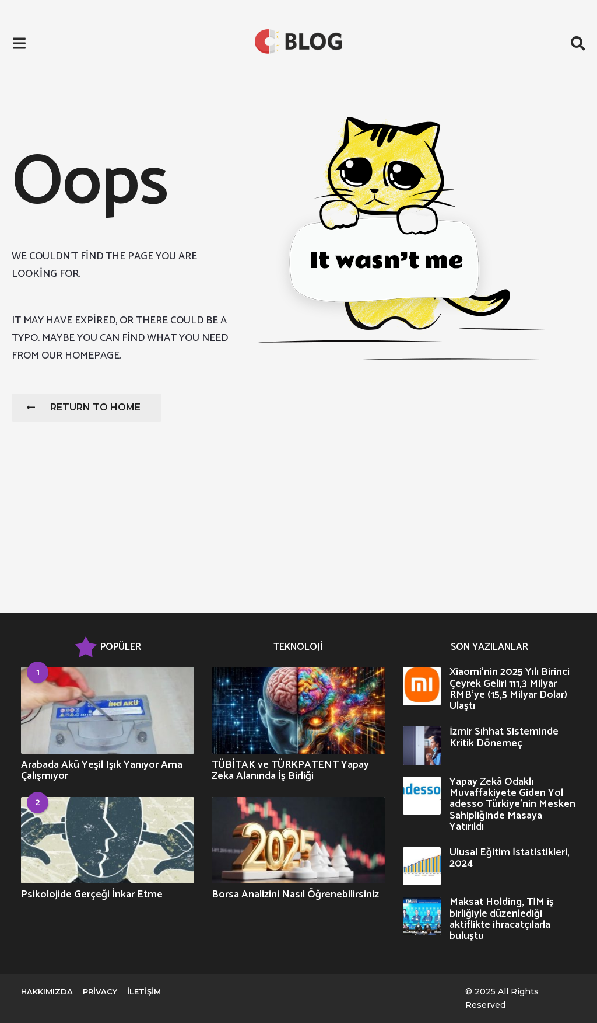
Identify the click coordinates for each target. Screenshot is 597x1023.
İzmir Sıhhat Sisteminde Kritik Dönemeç (504, 737)
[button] (19, 43)
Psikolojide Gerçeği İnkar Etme (92, 894)
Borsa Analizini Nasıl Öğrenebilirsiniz (295, 894)
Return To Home (84, 407)
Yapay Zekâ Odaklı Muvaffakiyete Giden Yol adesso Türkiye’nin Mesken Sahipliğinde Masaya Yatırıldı (512, 804)
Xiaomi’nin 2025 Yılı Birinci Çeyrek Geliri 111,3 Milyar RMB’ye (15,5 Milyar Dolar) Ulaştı (509, 689)
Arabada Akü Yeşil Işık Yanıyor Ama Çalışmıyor (101, 770)
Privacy (100, 991)
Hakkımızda (47, 991)
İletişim (144, 991)
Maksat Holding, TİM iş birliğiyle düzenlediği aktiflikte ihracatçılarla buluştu (501, 919)
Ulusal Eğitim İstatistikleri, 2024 (509, 858)
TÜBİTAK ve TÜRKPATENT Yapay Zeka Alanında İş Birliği (290, 770)
